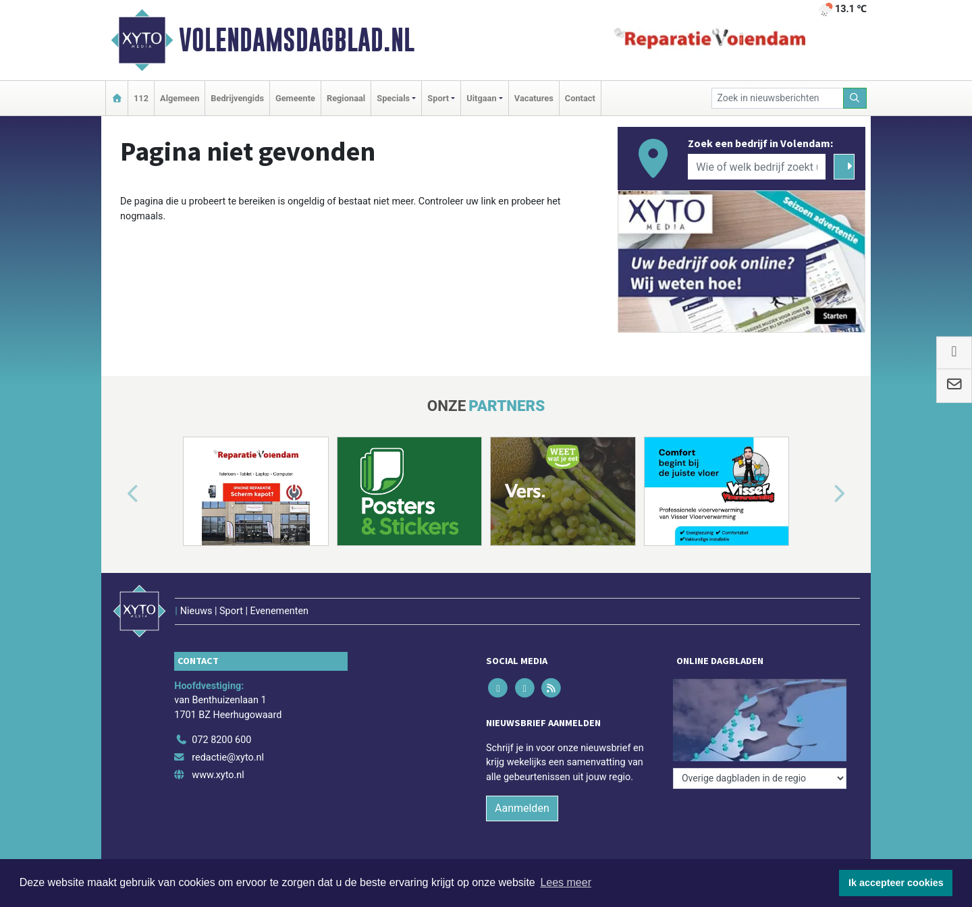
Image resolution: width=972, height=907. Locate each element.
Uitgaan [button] (481, 98)
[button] (117, 494)
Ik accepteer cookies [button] (896, 882)
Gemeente (295, 98)
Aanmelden (522, 808)
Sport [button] (438, 98)
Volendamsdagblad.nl (296, 40)
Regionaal (346, 98)
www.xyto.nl (218, 775)
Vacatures (534, 98)
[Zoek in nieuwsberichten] (777, 98)
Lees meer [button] (565, 882)
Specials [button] (393, 98)
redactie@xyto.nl (228, 757)
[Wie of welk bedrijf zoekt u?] (757, 167)
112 (141, 98)
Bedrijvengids (237, 98)
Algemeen (179, 98)
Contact (580, 98)
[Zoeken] (855, 98)
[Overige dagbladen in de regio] (759, 778)
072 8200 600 (221, 740)
